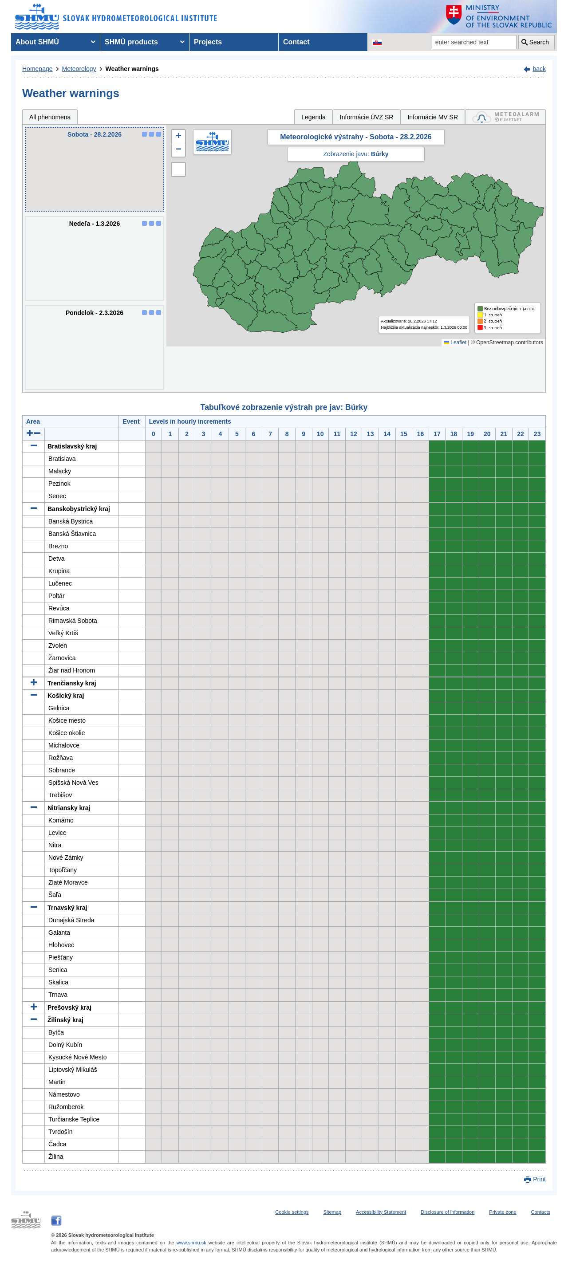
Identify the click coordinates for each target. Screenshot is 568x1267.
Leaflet (455, 342)
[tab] (505, 117)
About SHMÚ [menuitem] (37, 42)
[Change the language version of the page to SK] (377, 42)
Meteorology (79, 68)
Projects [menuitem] (208, 42)
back (539, 68)
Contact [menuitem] (296, 42)
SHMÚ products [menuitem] (131, 42)
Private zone (502, 1212)
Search (539, 42)
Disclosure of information (447, 1212)
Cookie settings (291, 1212)
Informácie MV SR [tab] (432, 117)
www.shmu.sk (191, 1242)
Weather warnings (132, 68)
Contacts (540, 1212)
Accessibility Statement (381, 1212)
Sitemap (332, 1212)
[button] (178, 136)
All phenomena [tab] (50, 117)
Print (539, 1179)
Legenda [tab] (313, 117)
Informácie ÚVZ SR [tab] (367, 117)
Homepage (37, 68)
